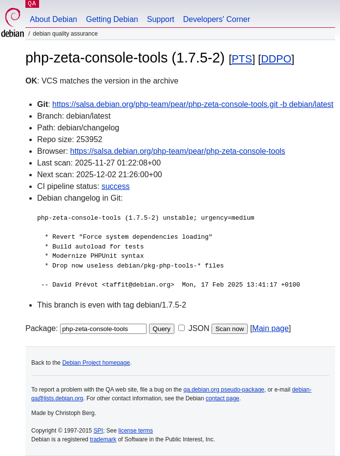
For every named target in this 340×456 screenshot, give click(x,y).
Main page (270, 328)
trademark (103, 439)
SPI (98, 430)
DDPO (276, 59)
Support (160, 19)
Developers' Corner (216, 19)
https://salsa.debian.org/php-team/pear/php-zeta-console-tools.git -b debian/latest (192, 104)
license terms (135, 430)
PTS (242, 59)
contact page (222, 398)
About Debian (53, 19)
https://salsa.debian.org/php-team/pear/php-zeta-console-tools (177, 151)
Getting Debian (112, 19)
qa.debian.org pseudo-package (224, 389)
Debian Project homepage (96, 362)
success (116, 186)
